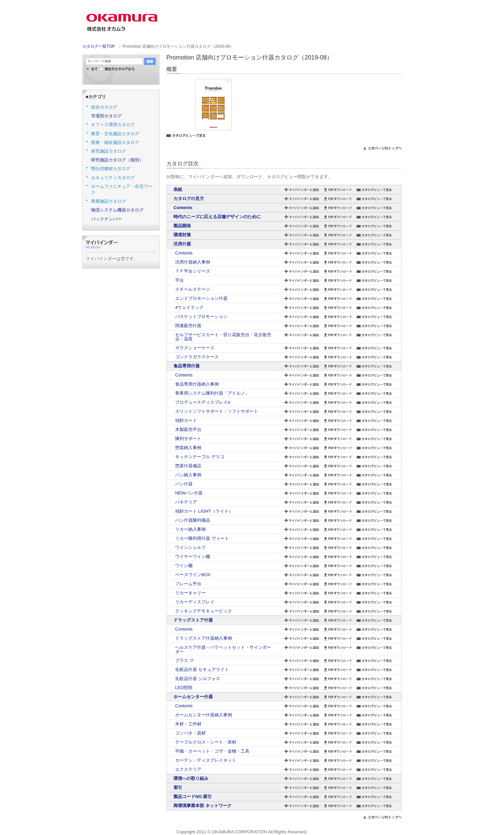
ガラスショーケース (194, 347)
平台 (179, 280)
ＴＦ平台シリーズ (192, 271)
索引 (177, 787)
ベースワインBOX (192, 574)
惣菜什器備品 (188, 465)
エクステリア (188, 769)
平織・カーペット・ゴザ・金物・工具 (212, 751)
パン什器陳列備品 (192, 520)
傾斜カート (186, 420)
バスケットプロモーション (201, 316)
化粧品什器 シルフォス (197, 678)
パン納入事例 (188, 474)
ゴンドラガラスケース (197, 356)
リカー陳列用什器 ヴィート (202, 538)
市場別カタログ (106, 115)
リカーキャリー (190, 592)
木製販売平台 (188, 429)
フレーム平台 (188, 583)
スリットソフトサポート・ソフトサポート (216, 411)
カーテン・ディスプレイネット (205, 760)
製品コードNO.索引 (192, 796)
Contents (182, 207)
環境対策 (182, 234)
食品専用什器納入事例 (197, 384)
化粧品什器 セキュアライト (202, 669)
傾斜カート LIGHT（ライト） (204, 511)
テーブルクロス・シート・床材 (205, 742)
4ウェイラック (189, 307)
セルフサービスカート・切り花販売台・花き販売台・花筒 (223, 337)
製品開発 (182, 225)
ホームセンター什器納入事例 (203, 714)
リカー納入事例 (190, 529)
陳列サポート (188, 438)
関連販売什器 (188, 325)
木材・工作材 (188, 723)
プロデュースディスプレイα (202, 402)
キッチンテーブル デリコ (200, 456)
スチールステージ (192, 289)
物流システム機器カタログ (117, 209)
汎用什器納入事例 (192, 262)
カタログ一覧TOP (98, 46)
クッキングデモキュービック (203, 610)
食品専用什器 (186, 365)
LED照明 (183, 687)
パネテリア (186, 502)
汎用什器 (182, 243)
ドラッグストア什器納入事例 (203, 638)
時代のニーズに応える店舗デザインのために (217, 216)
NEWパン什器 (189, 492)
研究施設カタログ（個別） (117, 159)
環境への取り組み (190, 778)
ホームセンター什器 (193, 696)
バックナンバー (106, 219)
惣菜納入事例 (188, 447)
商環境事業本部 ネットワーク (202, 805)
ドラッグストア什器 (193, 620)
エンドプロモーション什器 (201, 298)
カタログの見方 (188, 198)
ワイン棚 (184, 565)
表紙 (177, 189)
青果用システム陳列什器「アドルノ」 (212, 393)
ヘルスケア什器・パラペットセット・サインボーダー (223, 649)
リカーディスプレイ (194, 601)
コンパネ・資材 (190, 732)
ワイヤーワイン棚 (192, 556)
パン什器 (184, 483)
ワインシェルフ (190, 547)
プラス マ (184, 660)
